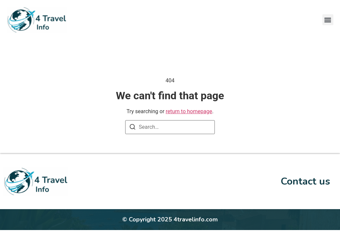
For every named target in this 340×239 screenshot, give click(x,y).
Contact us (305, 181)
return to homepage (189, 111)
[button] (327, 19)
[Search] (132, 128)
